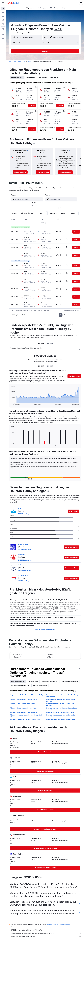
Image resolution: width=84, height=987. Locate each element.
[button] (3, 3)
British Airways (23, 575)
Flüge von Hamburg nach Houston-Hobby (23, 712)
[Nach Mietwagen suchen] (3, 16)
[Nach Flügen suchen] (3, 8)
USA (24, 61)
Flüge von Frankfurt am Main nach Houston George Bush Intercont (62, 695)
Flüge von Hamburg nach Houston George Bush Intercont (61, 716)
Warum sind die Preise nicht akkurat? (46, 937)
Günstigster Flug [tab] (16, 77)
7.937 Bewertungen (24, 581)
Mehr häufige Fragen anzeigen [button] (45, 629)
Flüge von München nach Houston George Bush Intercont (61, 700)
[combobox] (45, 33)
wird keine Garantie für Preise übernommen (58, 924)
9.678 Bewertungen (24, 549)
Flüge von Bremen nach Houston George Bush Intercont (25, 720)
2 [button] (64, 315)
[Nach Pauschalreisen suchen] (3, 20)
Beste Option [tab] (30, 77)
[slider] (59, 208)
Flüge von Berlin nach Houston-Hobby (22, 703)
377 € (58, 29)
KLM (19, 508)
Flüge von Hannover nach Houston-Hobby (23, 708)
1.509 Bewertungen (24, 514)
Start (10, 61)
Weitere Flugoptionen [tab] (40, 685)
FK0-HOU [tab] (41, 343)
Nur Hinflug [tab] (54, 77)
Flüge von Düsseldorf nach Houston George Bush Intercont (26, 716)
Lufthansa (21, 565)
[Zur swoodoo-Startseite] (13, 3)
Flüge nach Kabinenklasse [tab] (69, 681)
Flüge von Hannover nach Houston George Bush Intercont (61, 709)
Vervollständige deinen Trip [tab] (20, 685)
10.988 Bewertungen (25, 560)
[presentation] (63, 29)
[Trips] (3, 29)
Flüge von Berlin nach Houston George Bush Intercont (60, 704)
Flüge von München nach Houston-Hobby (23, 699)
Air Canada (21, 554)
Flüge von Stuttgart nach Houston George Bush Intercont (61, 720)
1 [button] (60, 315)
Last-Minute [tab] (42, 77)
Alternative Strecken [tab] (18, 681)
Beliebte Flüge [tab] (33, 681)
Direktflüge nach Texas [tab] (49, 681)
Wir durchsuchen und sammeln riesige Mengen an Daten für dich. (46, 933)
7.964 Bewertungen (24, 570)
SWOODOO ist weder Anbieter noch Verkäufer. (46, 930)
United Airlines (23, 544)
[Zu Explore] (3, 24)
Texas (29, 61)
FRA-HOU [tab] (50, 343)
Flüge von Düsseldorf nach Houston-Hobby (60, 712)
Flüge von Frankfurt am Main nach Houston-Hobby (26, 695)
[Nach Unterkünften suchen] (3, 12)
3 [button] (68, 315)
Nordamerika (17, 61)
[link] (20, 172)
